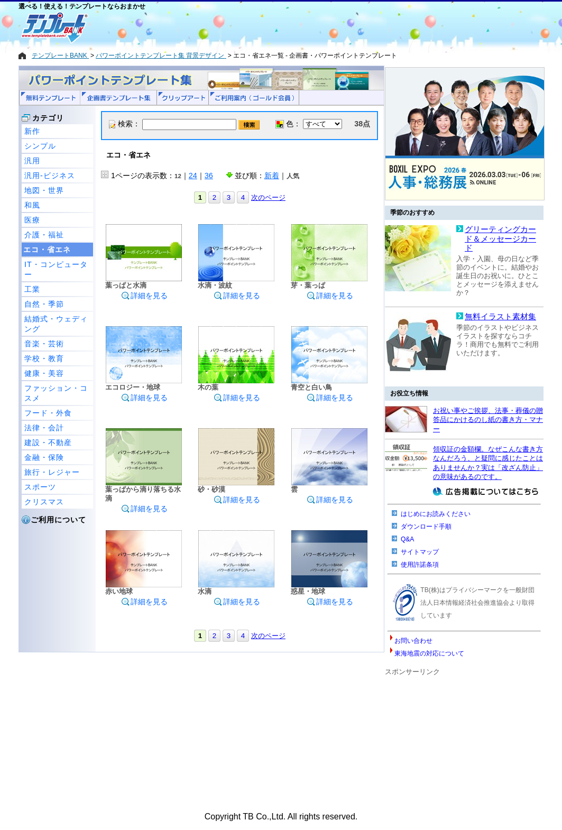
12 (177, 176)
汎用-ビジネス (49, 175)
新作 (32, 131)
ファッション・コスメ (56, 393)
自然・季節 (44, 304)
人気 (293, 176)
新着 (271, 175)
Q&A (407, 539)
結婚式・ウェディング (56, 324)
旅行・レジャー (52, 472)
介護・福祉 (44, 234)
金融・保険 (44, 457)
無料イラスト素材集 (500, 316)
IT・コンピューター (56, 269)
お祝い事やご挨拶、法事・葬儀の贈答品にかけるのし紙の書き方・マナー (488, 420)
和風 (32, 205)
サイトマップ (420, 552)
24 (193, 175)
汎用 (32, 160)
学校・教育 (44, 358)
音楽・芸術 (44, 343)
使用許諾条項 (420, 564)
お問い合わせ (413, 640)
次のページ (268, 197)
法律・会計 (44, 427)
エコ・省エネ (47, 249)
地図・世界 (44, 190)
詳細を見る (144, 295)
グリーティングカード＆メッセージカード (500, 238)
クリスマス (44, 501)
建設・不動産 (48, 442)
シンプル (40, 146)
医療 (32, 220)
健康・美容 (44, 373)
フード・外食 (48, 413)
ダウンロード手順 (426, 526)
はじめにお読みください (436, 514)
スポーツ (40, 487)
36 (209, 175)
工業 (32, 289)
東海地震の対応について (429, 653)
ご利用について (58, 519)
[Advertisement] (243, 27)
